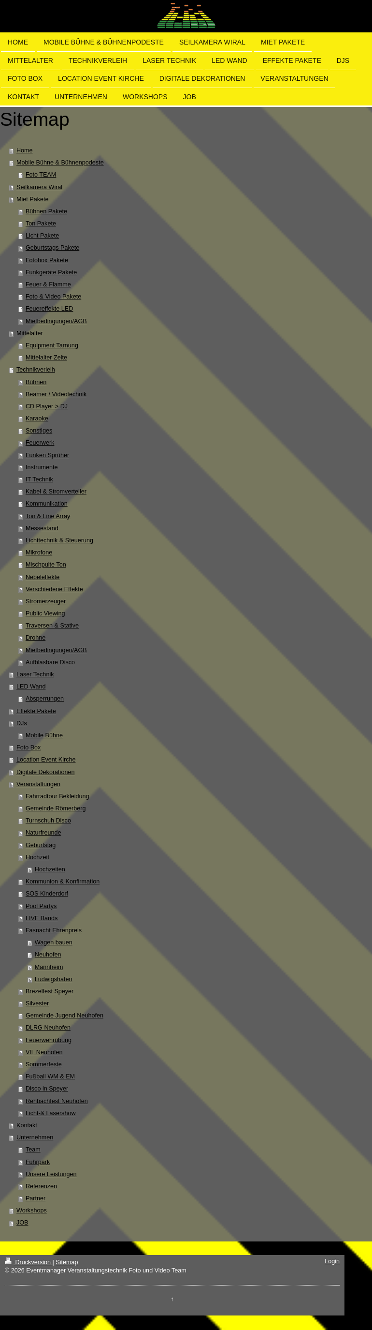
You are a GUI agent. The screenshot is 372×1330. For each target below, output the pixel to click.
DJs (21, 723)
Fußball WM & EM (50, 1076)
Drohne (35, 637)
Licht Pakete (42, 235)
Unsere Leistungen (51, 1174)
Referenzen (41, 1186)
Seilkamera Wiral (39, 187)
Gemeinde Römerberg (56, 808)
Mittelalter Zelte (46, 357)
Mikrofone (39, 552)
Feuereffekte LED (49, 308)
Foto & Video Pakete (53, 296)
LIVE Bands (42, 918)
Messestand (42, 528)
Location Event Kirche (46, 759)
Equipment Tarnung (52, 345)
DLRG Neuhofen (48, 1027)
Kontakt (26, 1125)
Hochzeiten (50, 869)
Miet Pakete (32, 199)
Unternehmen (34, 1137)
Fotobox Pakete (47, 260)
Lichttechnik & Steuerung (59, 540)
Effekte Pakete (36, 711)
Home (24, 150)
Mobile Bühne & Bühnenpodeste (60, 162)
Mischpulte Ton (46, 564)
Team (33, 1149)
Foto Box (28, 747)
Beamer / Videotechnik (56, 394)
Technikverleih (35, 369)
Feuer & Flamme (48, 284)
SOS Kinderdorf (47, 893)
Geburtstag (41, 845)
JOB (22, 1222)
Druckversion (28, 1262)
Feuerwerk (40, 442)
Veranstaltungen (38, 784)
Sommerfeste (44, 1064)
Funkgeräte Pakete (51, 272)
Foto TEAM (41, 174)
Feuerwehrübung (49, 1040)
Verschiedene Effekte (54, 589)
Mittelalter (29, 333)
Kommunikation (47, 503)
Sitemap (67, 1262)
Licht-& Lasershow (51, 1113)
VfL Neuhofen (44, 1052)
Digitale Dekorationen (45, 772)
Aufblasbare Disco (50, 662)
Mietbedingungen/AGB (56, 321)
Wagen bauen (53, 942)
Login (332, 1261)
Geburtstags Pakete (52, 247)
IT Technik (39, 479)
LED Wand (30, 686)
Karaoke (37, 418)
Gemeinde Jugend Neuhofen (64, 1015)
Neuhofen (48, 954)
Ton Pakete (41, 223)
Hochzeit (37, 857)
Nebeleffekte (42, 577)
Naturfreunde (43, 832)
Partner (35, 1198)
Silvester (37, 1003)
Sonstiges (39, 430)
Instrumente (42, 467)
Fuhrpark (38, 1162)
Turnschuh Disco (48, 820)
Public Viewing (45, 613)
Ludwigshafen (53, 979)
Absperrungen (45, 698)
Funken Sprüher (47, 455)
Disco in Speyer (47, 1088)
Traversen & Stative (52, 625)
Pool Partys (41, 906)
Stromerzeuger (46, 601)
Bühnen (36, 382)
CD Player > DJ (47, 406)
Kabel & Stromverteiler (56, 491)
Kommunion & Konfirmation (63, 881)
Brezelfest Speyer (49, 991)
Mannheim (49, 967)
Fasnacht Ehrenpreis (54, 930)
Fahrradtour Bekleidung (57, 796)
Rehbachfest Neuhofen (57, 1101)
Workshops (31, 1210)
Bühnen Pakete (46, 211)
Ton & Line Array (48, 516)
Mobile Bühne (44, 735)
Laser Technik (35, 674)
